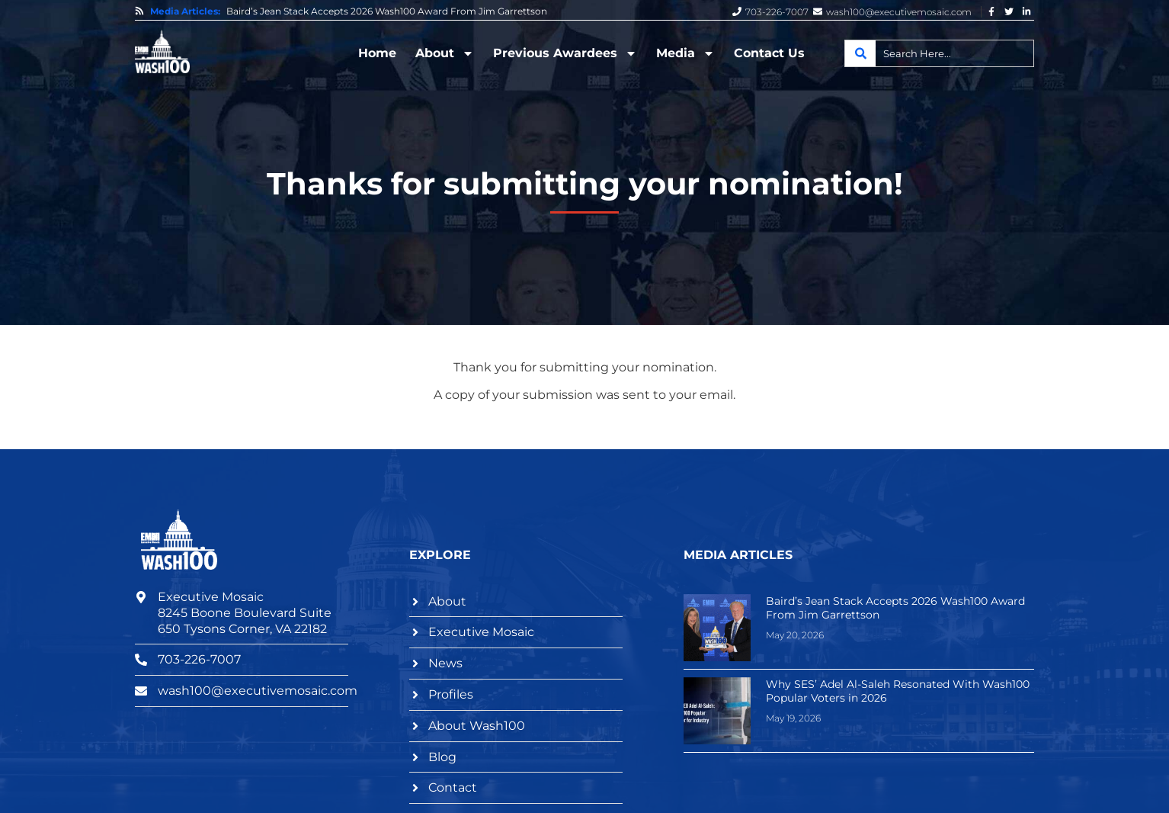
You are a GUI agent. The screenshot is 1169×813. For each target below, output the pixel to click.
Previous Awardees (565, 53)
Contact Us (769, 53)
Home (377, 53)
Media (685, 53)
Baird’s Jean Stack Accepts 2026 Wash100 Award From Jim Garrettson (386, 11)
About (444, 53)
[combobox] (939, 53)
